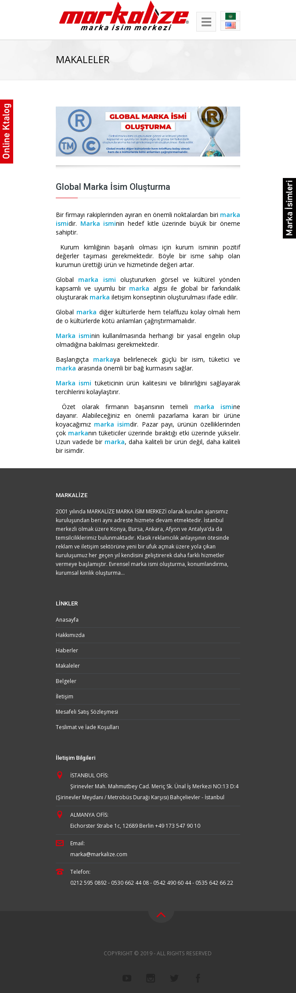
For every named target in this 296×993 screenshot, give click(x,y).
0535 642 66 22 (214, 882)
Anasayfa (67, 619)
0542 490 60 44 (172, 882)
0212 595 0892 (88, 882)
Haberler (67, 650)
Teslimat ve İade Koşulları (87, 727)
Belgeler (66, 681)
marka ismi (97, 279)
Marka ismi (98, 223)
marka (139, 288)
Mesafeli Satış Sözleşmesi (87, 711)
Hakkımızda (70, 635)
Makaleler (68, 665)
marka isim (110, 424)
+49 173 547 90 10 (177, 825)
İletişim (64, 696)
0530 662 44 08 (130, 882)
